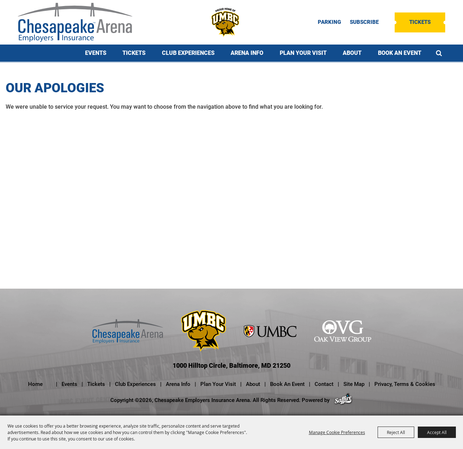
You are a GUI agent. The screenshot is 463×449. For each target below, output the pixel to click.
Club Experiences (188, 53)
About (352, 53)
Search (439, 53)
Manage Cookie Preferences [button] (337, 432)
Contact (324, 384)
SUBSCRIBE (364, 22)
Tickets (420, 22)
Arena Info (247, 53)
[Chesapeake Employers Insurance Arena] (75, 22)
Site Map (353, 384)
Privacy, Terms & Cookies (404, 384)
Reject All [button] (396, 432)
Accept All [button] (437, 432)
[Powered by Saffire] (343, 400)
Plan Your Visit (303, 53)
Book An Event (399, 53)
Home (35, 384)
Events (95, 53)
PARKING (329, 22)
